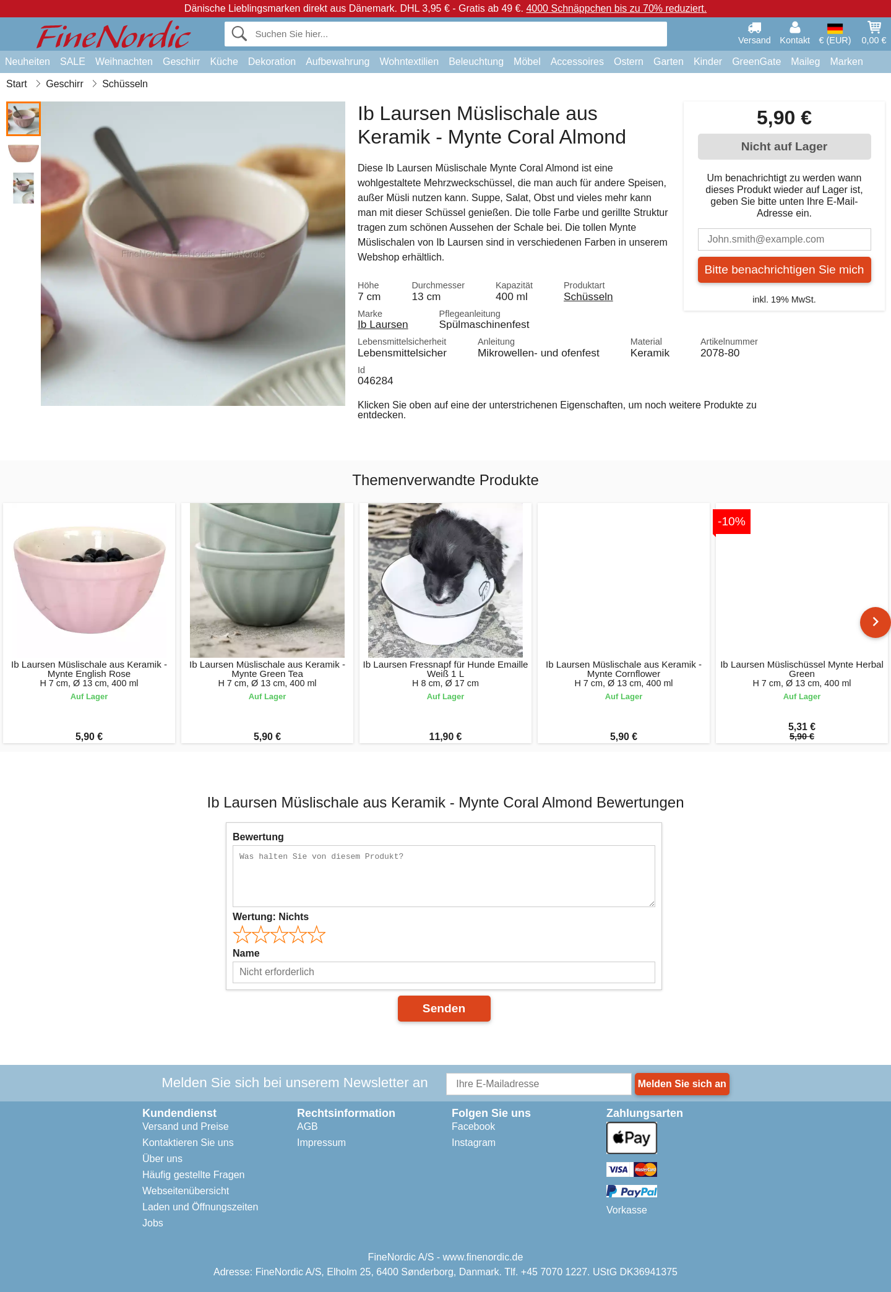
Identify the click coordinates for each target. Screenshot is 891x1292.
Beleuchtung (476, 61)
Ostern (629, 61)
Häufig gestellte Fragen (193, 1174)
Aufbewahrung (337, 61)
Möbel (527, 61)
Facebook (473, 1126)
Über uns (162, 1158)
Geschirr (181, 61)
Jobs (152, 1223)
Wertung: (271, 916)
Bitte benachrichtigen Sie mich (784, 269)
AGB (307, 1126)
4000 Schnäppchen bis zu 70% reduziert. (616, 8)
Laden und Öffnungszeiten (200, 1207)
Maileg (805, 61)
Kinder (708, 61)
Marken (846, 61)
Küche (224, 61)
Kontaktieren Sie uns (188, 1142)
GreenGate (756, 61)
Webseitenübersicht (185, 1191)
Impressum (321, 1142)
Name (246, 953)
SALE (72, 61)
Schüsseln (588, 296)
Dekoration (272, 61)
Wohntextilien (409, 61)
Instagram (474, 1142)
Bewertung (258, 837)
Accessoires (577, 61)
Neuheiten (27, 61)
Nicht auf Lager (784, 146)
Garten (668, 61)
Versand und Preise (185, 1126)
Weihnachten (124, 61)
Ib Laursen (383, 324)
